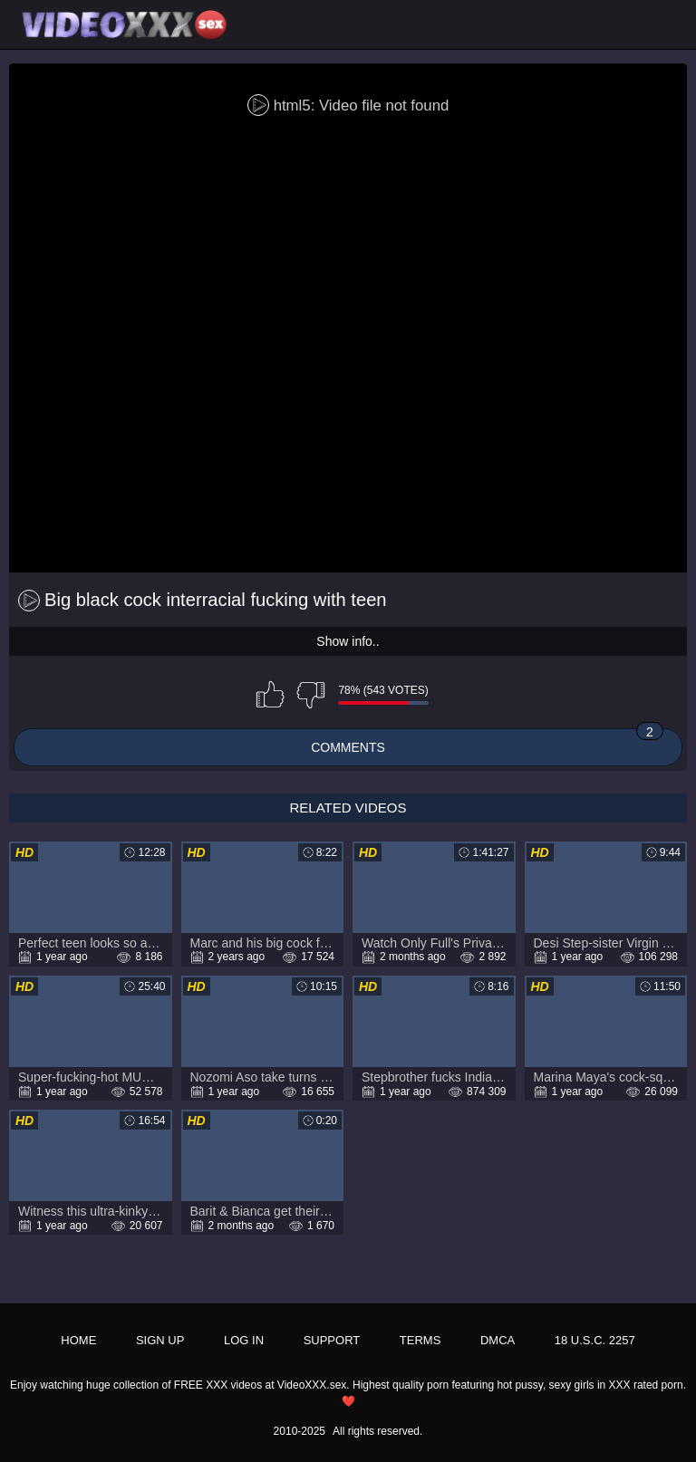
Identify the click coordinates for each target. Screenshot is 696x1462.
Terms (420, 1340)
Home (78, 1340)
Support (332, 1340)
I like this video (270, 695)
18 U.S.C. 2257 (595, 1340)
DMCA (497, 1340)
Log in (244, 1340)
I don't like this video (311, 695)
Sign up (160, 1340)
